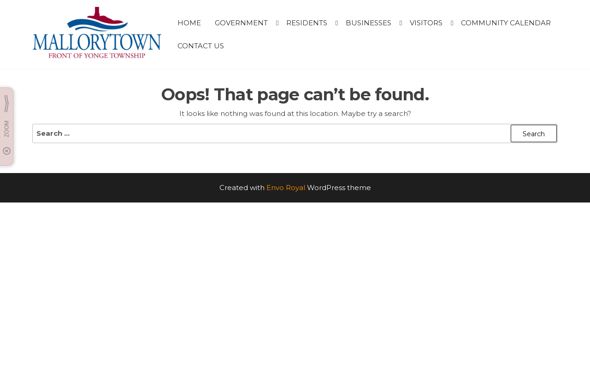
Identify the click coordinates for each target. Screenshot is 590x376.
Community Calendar (506, 22)
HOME (189, 22)
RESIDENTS (306, 22)
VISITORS (426, 22)
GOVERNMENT (241, 22)
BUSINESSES (368, 22)
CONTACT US (200, 45)
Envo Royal (285, 187)
